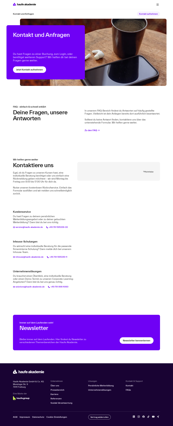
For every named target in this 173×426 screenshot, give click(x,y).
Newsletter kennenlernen (136, 340)
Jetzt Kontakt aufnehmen (29, 69)
